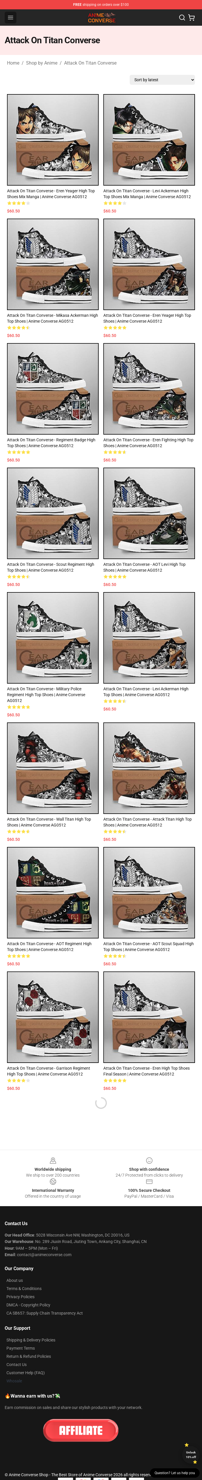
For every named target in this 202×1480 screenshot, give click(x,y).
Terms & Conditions (24, 1288)
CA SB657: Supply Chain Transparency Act (44, 1313)
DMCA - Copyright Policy (28, 1305)
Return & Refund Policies (28, 1356)
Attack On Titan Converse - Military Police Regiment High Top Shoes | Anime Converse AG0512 (46, 695)
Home (13, 63)
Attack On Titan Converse (90, 63)
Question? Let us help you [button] (175, 1473)
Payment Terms (20, 1348)
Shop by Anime (41, 63)
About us (14, 1280)
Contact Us (16, 1364)
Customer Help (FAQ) (25, 1372)
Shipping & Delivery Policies (30, 1340)
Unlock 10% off (191, 1455)
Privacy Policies (20, 1296)
